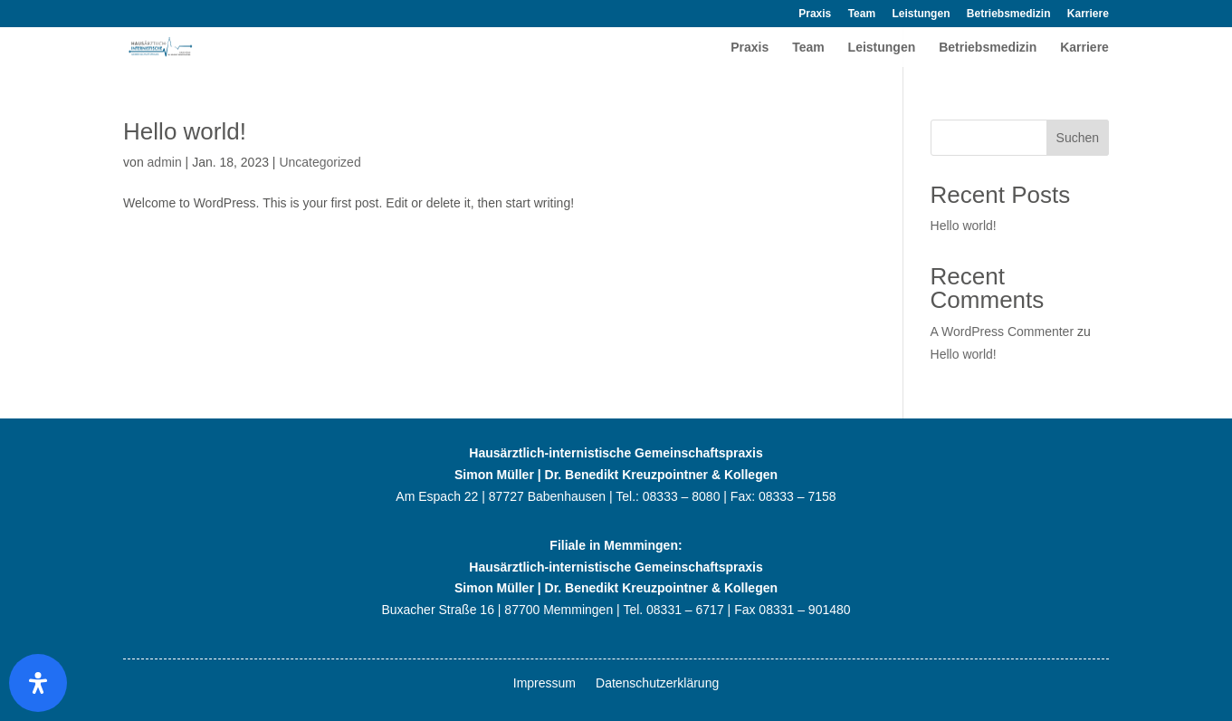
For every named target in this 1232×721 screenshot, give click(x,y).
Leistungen (921, 14)
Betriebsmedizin (1009, 14)
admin (165, 162)
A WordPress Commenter (1002, 331)
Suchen (1077, 137)
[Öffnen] (38, 683)
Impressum (544, 683)
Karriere (1088, 14)
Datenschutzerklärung (657, 683)
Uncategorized (319, 162)
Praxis (814, 14)
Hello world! (184, 131)
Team (861, 14)
